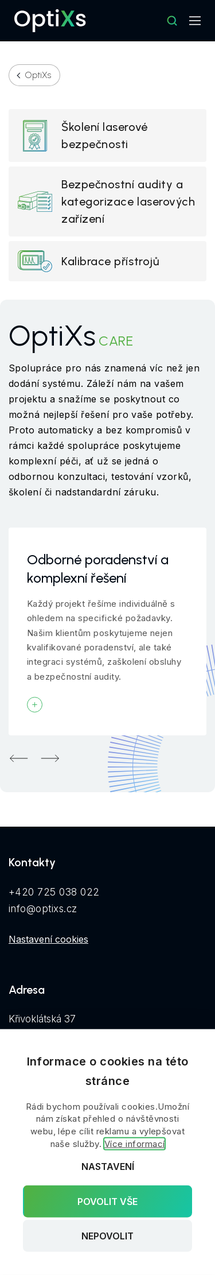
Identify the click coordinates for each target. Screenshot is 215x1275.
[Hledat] (172, 20)
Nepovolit (107, 1236)
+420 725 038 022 (54, 892)
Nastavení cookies (48, 939)
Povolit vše (107, 1201)
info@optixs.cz (43, 908)
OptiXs (38, 75)
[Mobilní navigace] (195, 20)
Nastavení (107, 1166)
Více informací (134, 1143)
